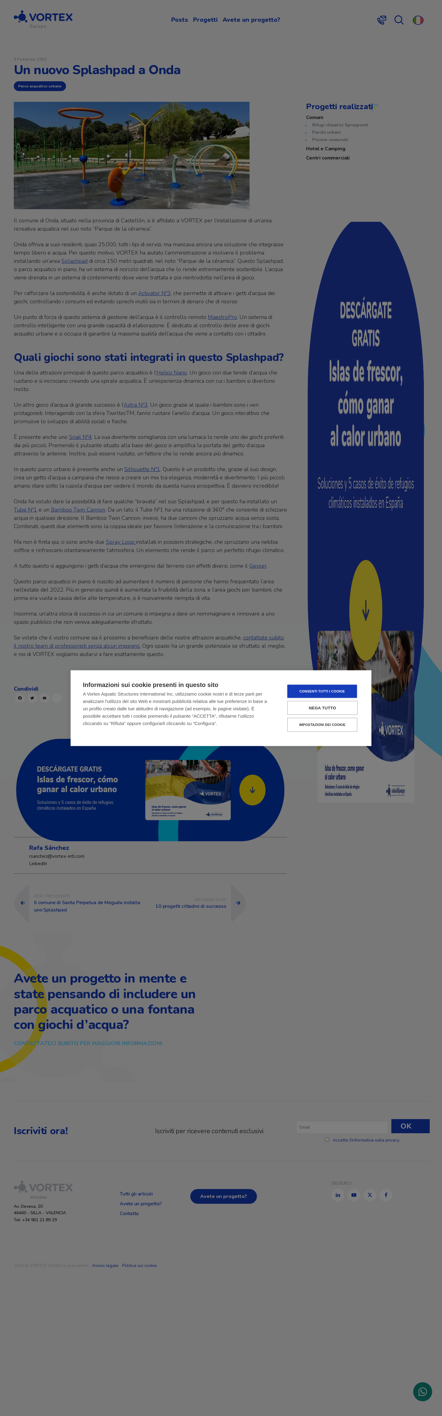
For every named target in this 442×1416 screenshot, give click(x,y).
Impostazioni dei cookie (322, 724)
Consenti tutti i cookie (322, 691)
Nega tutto (322, 707)
